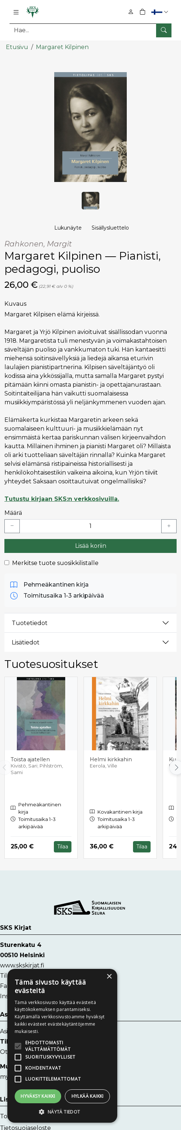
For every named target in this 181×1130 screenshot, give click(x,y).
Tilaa (62, 846)
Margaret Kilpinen (62, 46)
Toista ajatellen (30, 758)
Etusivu (17, 46)
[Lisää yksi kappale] (169, 526)
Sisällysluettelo (110, 227)
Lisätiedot (26, 641)
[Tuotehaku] (90, 30)
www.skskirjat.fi (22, 964)
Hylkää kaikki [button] (87, 1096)
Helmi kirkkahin (111, 758)
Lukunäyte (68, 227)
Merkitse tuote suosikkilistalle (55, 562)
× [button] (109, 977)
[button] (160, 11)
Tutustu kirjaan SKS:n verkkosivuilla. (61, 498)
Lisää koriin (90, 545)
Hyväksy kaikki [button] (38, 1096)
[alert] (62, 1046)
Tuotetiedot (30, 622)
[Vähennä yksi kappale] (12, 526)
